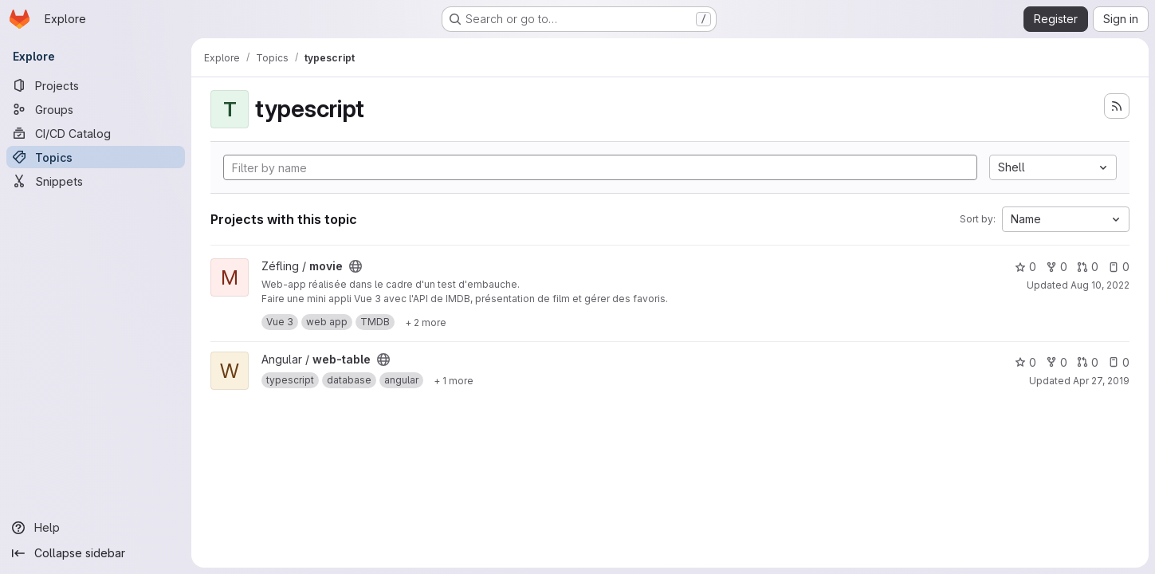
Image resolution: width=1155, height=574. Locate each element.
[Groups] (95, 109)
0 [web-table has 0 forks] (1056, 362)
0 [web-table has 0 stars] (1025, 362)
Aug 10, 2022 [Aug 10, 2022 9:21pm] (1100, 285)
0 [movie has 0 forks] (1056, 266)
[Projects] (95, 85)
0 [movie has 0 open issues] (1118, 266)
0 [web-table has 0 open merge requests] (1087, 362)
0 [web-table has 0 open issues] (1118, 362)
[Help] (95, 528)
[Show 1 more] (453, 380)
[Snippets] (95, 181)
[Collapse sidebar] (95, 553)
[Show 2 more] (426, 322)
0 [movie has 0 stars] (1025, 266)
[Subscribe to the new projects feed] (1116, 106)
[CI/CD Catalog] (95, 133)
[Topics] (95, 157)
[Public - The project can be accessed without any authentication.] (355, 266)
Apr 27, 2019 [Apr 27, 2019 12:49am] (1101, 381)
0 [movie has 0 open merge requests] (1087, 266)
